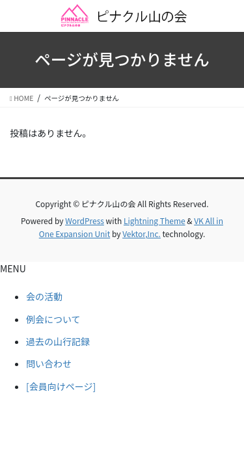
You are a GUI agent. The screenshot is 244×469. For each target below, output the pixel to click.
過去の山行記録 (58, 341)
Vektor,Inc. (141, 233)
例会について (53, 319)
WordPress (84, 220)
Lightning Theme (154, 220)
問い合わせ (49, 363)
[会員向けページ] (61, 386)
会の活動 (44, 296)
